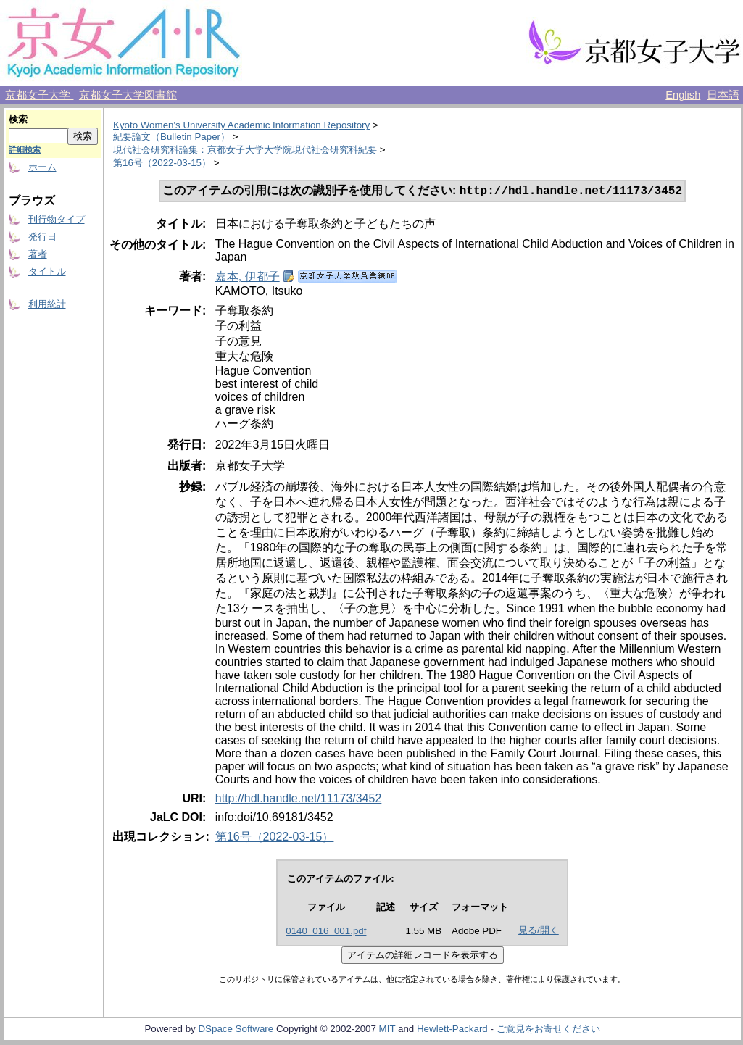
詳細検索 (25, 149)
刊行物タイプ (56, 219)
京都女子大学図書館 (128, 95)
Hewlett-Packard (452, 1030)
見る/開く (538, 931)
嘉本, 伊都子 (247, 278)
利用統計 (47, 304)
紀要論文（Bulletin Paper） (171, 136)
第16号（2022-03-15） (162, 162)
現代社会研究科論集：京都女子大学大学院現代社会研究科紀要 (245, 149)
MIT (387, 1030)
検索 (18, 119)
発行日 (42, 236)
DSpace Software (235, 1030)
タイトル (47, 271)
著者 (37, 254)
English (682, 95)
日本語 (723, 95)
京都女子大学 (39, 95)
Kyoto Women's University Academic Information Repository (241, 125)
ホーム (42, 167)
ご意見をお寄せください (548, 1030)
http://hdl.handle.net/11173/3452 (298, 800)
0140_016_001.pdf (326, 932)
